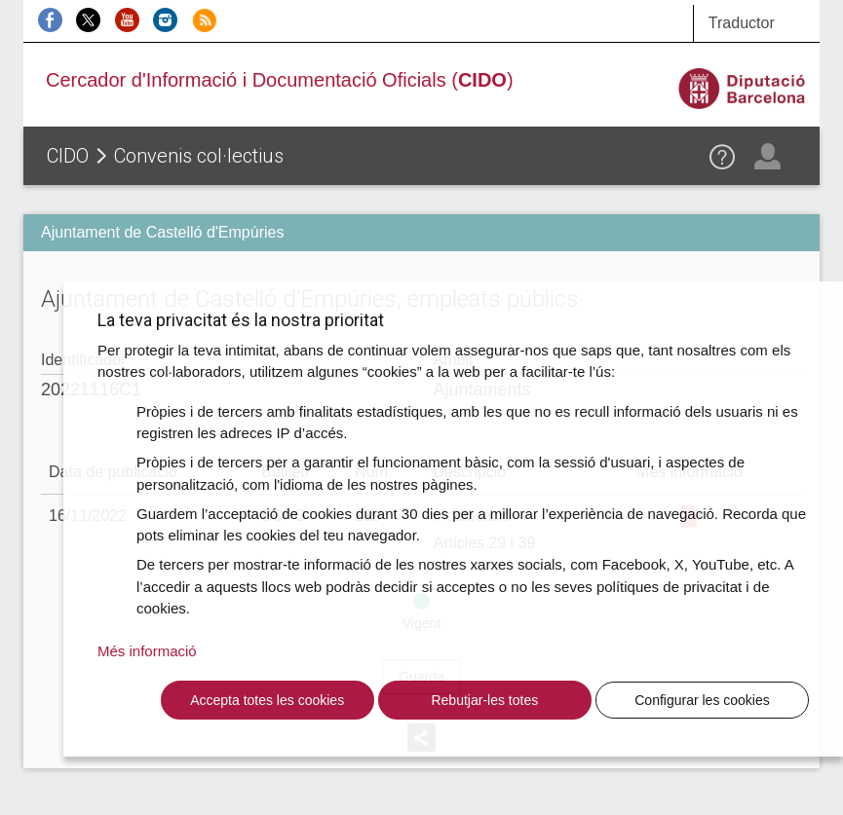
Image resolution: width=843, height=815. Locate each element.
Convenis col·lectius (199, 155)
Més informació (147, 651)
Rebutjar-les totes (484, 700)
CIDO (68, 155)
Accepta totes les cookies (267, 700)
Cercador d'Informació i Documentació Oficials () (280, 80)
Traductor (742, 23)
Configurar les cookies (702, 700)
